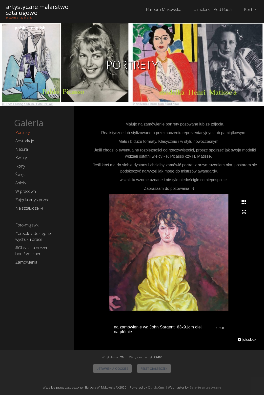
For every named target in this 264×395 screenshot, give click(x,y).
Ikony (20, 166)
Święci (20, 174)
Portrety (22, 132)
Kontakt (251, 9)
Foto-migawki (27, 225)
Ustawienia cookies (112, 369)
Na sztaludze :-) (29, 208)
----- (18, 216)
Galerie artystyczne (205, 388)
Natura (21, 149)
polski (21, 27)
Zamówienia (26, 262)
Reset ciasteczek (154, 369)
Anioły (20, 183)
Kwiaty (21, 157)
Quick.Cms (156, 388)
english (38, 27)
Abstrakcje (24, 141)
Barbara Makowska (163, 9)
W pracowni (26, 191)
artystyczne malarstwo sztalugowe (37, 9)
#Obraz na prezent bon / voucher (32, 250)
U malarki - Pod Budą (213, 9)
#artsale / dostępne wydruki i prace (33, 236)
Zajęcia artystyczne (32, 199)
